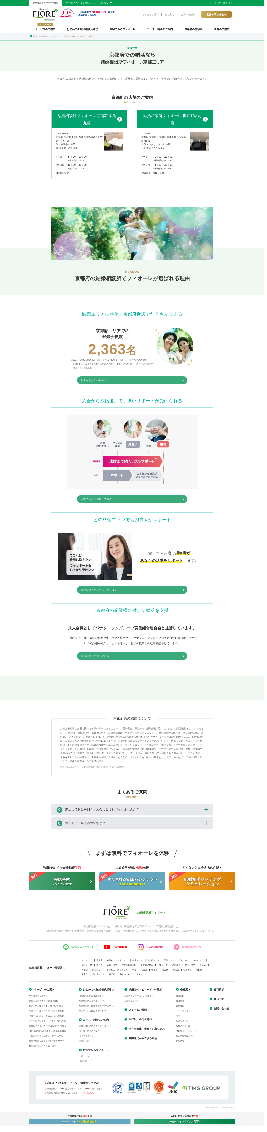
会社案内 (169, 14)
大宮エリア (97, 971)
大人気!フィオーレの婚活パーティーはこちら (89, 3)
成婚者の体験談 (193, 29)
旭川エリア (86, 962)
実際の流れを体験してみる (125, 500)
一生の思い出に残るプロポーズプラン (46, 1037)
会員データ (84, 1058)
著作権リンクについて (186, 1032)
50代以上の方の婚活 (140, 1021)
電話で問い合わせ (216, 14)
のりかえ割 (84, 1042)
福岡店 (110, 962)
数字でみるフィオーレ (122, 29)
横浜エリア (142, 976)
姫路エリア (199, 962)
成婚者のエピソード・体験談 (145, 991)
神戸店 (99, 966)
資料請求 (219, 991)
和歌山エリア (126, 976)
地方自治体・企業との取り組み (147, 1030)
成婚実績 (83, 1063)
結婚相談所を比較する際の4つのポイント (98, 1007)
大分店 (203, 966)
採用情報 (180, 1042)
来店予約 (219, 1000)
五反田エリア (153, 962)
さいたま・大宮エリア (117, 971)
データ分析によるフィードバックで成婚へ (48, 1022)
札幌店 (144, 971)
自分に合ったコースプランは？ (128, 591)
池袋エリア (86, 966)
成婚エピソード (131, 1002)
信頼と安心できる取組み (124, 658)
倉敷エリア (112, 966)
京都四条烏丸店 (129, 966)
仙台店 (154, 971)
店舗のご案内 (222, 29)
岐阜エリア (123, 962)
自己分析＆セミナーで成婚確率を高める (47, 1027)
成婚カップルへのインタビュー (138, 997)
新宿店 (176, 971)
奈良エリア (190, 966)
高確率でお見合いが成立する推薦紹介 (46, 1017)
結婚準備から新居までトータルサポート (47, 1042)
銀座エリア (137, 962)
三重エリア (162, 966)
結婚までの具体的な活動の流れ (43, 1002)
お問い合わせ (187, 14)
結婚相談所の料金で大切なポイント (95, 1027)
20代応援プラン (86, 1037)
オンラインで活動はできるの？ (93, 1012)
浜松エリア (184, 962)
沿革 (178, 1017)
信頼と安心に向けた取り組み (42, 1047)
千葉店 (99, 962)
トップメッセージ (184, 1012)
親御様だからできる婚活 (143, 1040)
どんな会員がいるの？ (122, 381)
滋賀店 (165, 971)
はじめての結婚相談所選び (82, 29)
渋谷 (134, 971)
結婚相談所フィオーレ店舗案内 (47, 969)
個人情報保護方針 (184, 1037)
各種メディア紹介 (184, 1027)
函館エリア (169, 962)
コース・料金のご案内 (160, 29)
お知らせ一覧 (182, 1022)
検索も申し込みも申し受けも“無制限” (46, 1007)
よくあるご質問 (150, 14)
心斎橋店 (187, 971)
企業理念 (180, 1007)
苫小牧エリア (98, 976)
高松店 (199, 971)
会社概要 (180, 1002)
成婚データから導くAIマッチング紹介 (46, 1012)
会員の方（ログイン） (222, 3)
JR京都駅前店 (147, 966)
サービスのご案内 (45, 27)
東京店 (84, 976)
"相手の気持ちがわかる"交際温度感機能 (47, 1032)
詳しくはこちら (87, 1094)
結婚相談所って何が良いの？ (92, 1002)
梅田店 (112, 976)
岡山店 (84, 971)
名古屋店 (176, 966)
